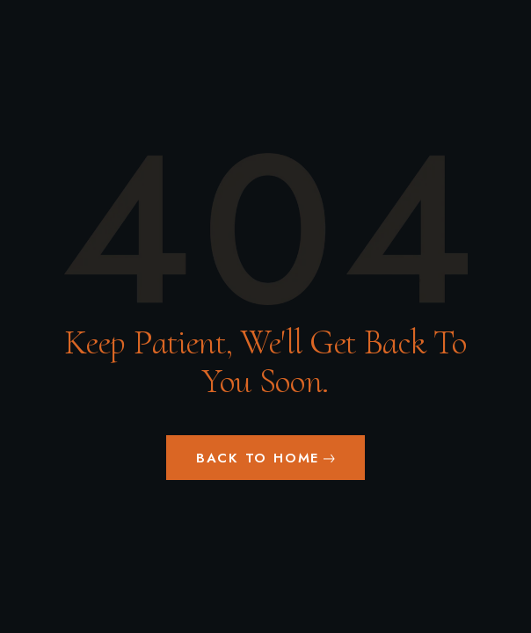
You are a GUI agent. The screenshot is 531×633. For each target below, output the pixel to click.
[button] (265, 457)
